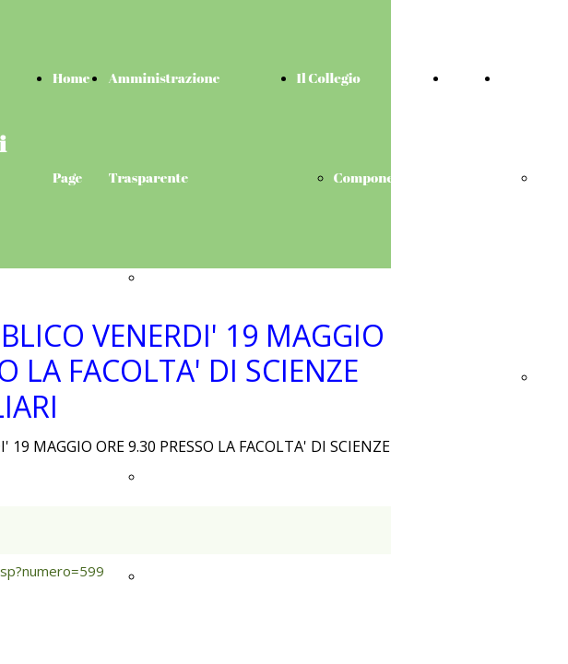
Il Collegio (329, 77)
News (465, 77)
